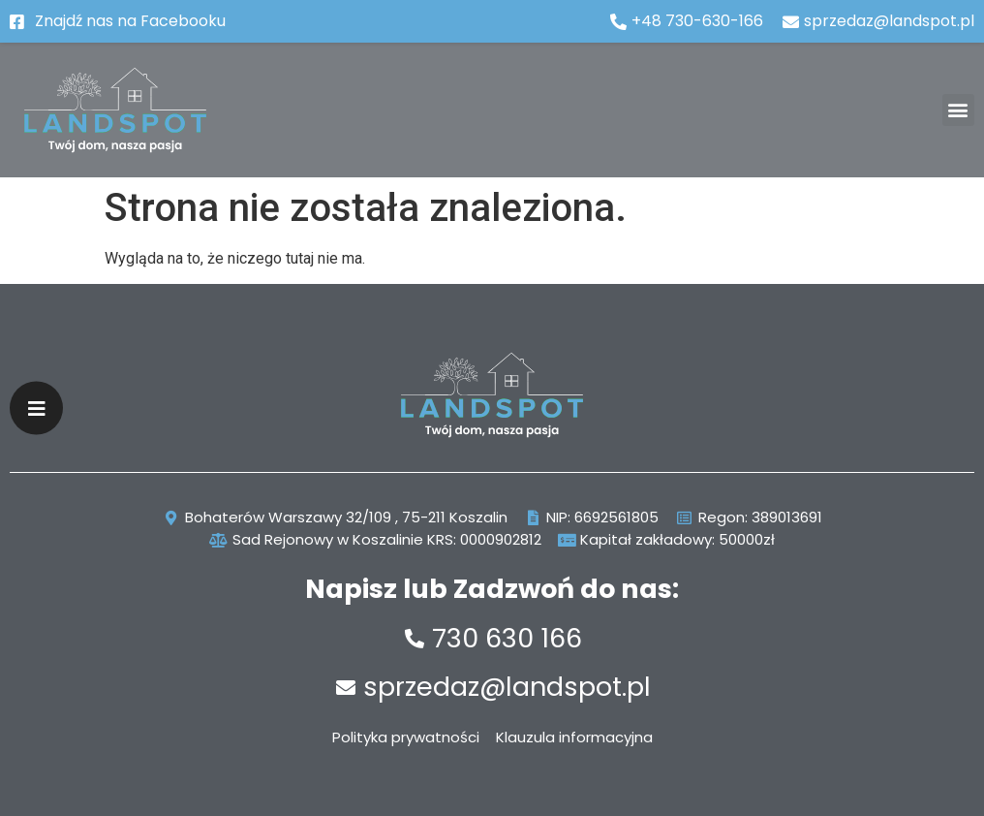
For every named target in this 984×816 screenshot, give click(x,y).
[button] (958, 110)
